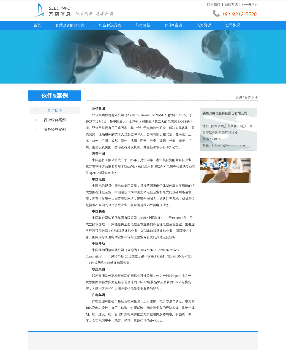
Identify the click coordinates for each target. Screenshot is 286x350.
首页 (37, 25)
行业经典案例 (55, 120)
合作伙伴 (54, 110)
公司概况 (233, 25)
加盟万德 (231, 4)
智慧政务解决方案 (70, 25)
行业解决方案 (110, 25)
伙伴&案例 (173, 25)
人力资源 (203, 25)
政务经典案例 (55, 130)
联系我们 (213, 4)
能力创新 (143, 25)
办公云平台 (250, 4)
